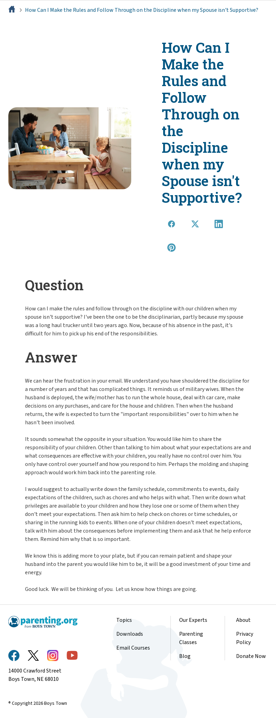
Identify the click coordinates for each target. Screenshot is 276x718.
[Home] (12, 10)
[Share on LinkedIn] (218, 224)
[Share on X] (195, 224)
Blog (185, 656)
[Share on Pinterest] (171, 247)
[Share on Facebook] (171, 224)
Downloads (129, 634)
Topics (124, 620)
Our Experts (193, 620)
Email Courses (133, 648)
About (243, 620)
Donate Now (251, 656)
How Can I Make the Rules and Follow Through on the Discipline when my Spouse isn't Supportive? (141, 10)
